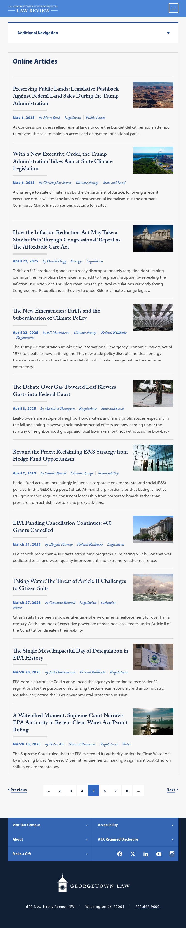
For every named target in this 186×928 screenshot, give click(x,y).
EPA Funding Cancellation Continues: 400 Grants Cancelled (62, 528)
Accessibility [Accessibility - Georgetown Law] (136, 825)
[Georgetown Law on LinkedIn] (145, 853)
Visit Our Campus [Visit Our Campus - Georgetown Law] (50, 825)
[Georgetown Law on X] (132, 854)
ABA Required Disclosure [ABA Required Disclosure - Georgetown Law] (136, 839)
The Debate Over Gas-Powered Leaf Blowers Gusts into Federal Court (64, 392)
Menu (173, 8)
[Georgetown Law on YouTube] (158, 854)
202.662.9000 (147, 906)
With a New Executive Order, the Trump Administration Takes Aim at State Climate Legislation (63, 162)
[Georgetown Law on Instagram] (172, 853)
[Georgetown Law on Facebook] (119, 853)
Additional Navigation (37, 32)
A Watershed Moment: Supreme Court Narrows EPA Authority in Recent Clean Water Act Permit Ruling (70, 724)
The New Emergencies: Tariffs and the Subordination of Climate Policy (56, 316)
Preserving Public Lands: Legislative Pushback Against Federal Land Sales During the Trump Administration (66, 97)
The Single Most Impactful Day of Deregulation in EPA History (70, 655)
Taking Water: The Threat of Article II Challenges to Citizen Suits (69, 586)
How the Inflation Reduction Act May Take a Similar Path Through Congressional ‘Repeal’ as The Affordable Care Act (67, 241)
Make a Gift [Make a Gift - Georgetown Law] (50, 853)
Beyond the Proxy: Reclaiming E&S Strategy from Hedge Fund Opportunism (70, 456)
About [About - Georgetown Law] (50, 839)
